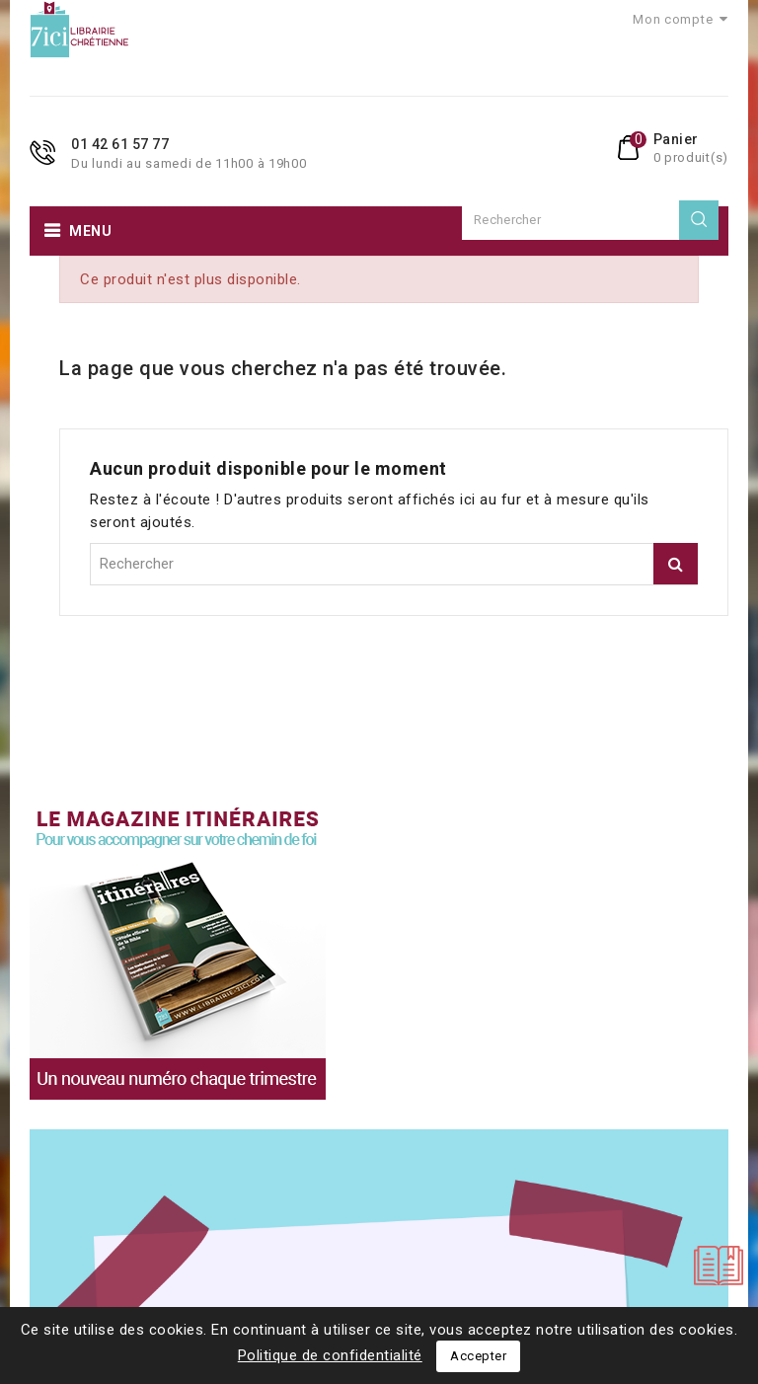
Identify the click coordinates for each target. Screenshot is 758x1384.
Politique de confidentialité (330, 1355)
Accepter (478, 1355)
